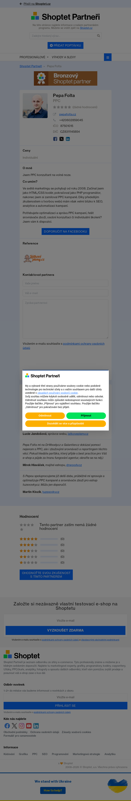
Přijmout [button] (86, 415)
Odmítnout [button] (45, 415)
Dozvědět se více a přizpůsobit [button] (65, 423)
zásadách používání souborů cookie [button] (57, 392)
